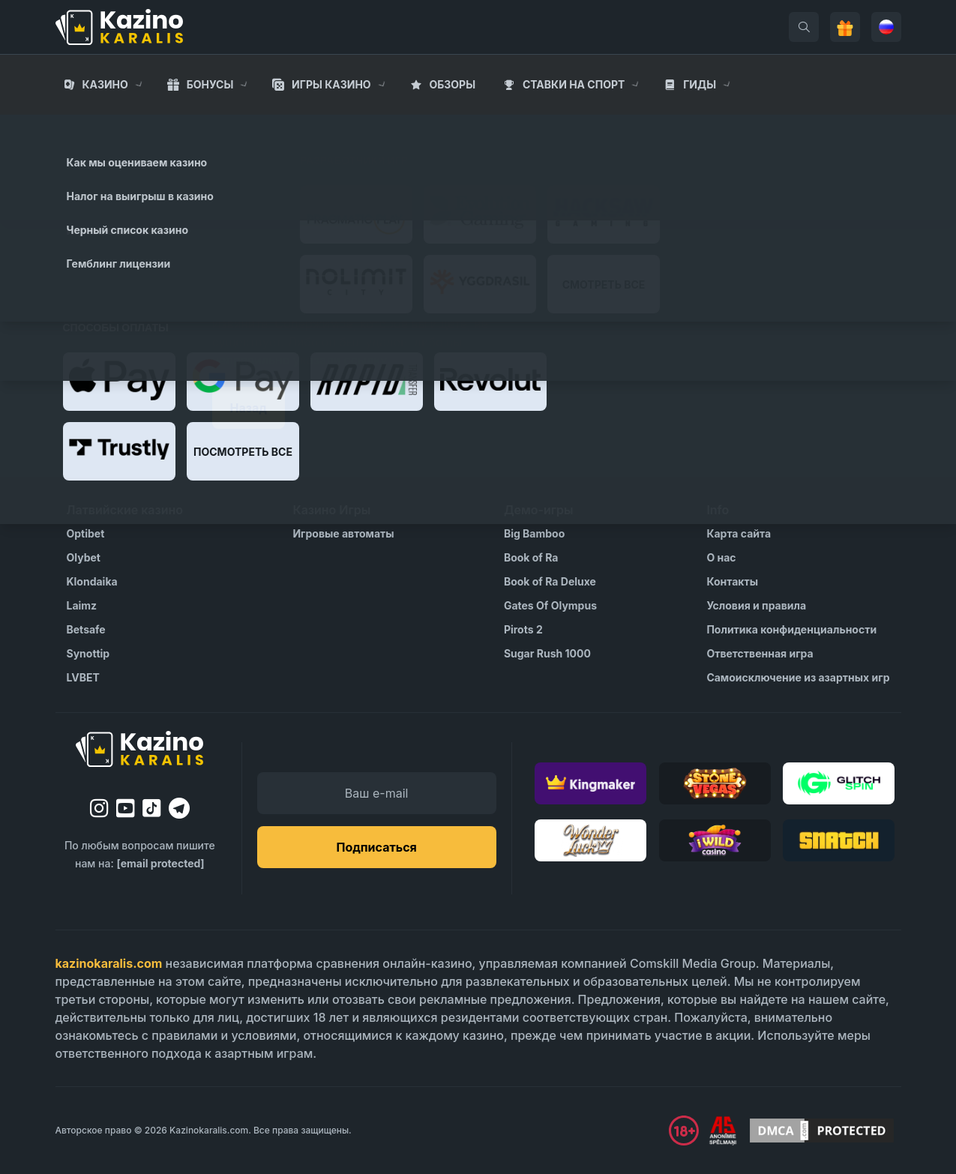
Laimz (82, 605)
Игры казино (331, 84)
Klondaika (92, 581)
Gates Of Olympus (550, 605)
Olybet (83, 557)
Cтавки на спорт (574, 84)
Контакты (732, 581)
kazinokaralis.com (109, 963)
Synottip (88, 653)
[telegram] (179, 808)
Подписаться (376, 847)
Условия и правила (756, 605)
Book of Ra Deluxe (550, 581)
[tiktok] (152, 808)
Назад (248, 407)
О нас (721, 557)
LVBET (83, 677)
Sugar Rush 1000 (547, 653)
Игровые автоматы (343, 533)
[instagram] (99, 808)
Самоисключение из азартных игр (797, 677)
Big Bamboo (534, 533)
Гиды (699, 84)
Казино (104, 84)
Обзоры (452, 84)
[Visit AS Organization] (722, 1130)
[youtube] (125, 808)
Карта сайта (738, 533)
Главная (80, 127)
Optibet (86, 533)
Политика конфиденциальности (791, 629)
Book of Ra (531, 557)
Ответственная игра (759, 653)
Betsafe (86, 629)
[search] (803, 26)
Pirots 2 (523, 629)
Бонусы (210, 84)
